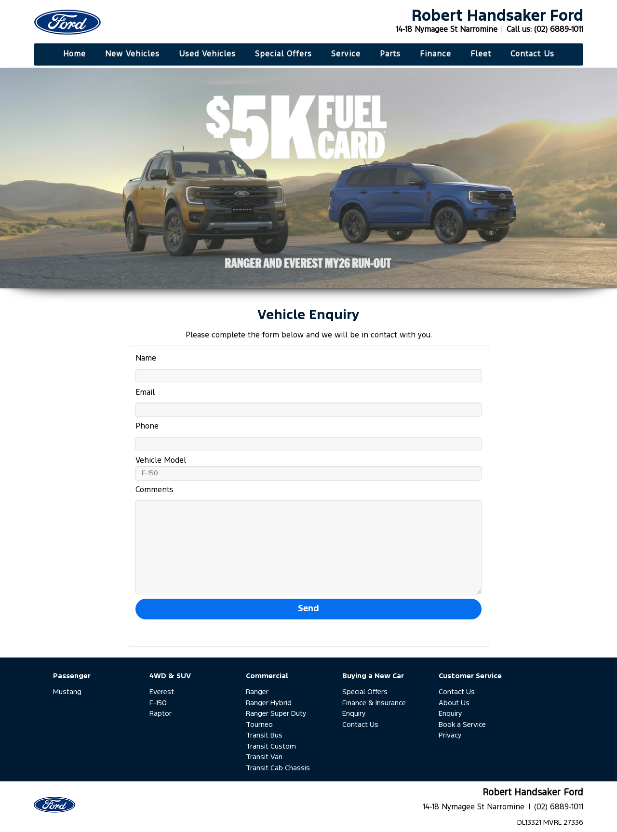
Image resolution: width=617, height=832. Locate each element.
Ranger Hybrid (269, 703)
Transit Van (264, 757)
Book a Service (462, 725)
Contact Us (360, 725)
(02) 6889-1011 (558, 29)
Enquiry (354, 714)
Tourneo (259, 725)
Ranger (257, 692)
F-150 (158, 703)
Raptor (160, 714)
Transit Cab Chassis (278, 768)
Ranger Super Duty (276, 714)
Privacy (450, 735)
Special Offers (365, 692)
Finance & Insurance (374, 703)
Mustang (67, 692)
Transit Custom (271, 746)
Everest (161, 692)
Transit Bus (264, 735)
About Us (454, 703)
